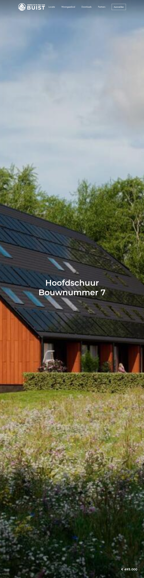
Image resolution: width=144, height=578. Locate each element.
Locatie (51, 6)
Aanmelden (119, 7)
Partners (101, 6)
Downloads (86, 6)
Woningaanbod (68, 6)
